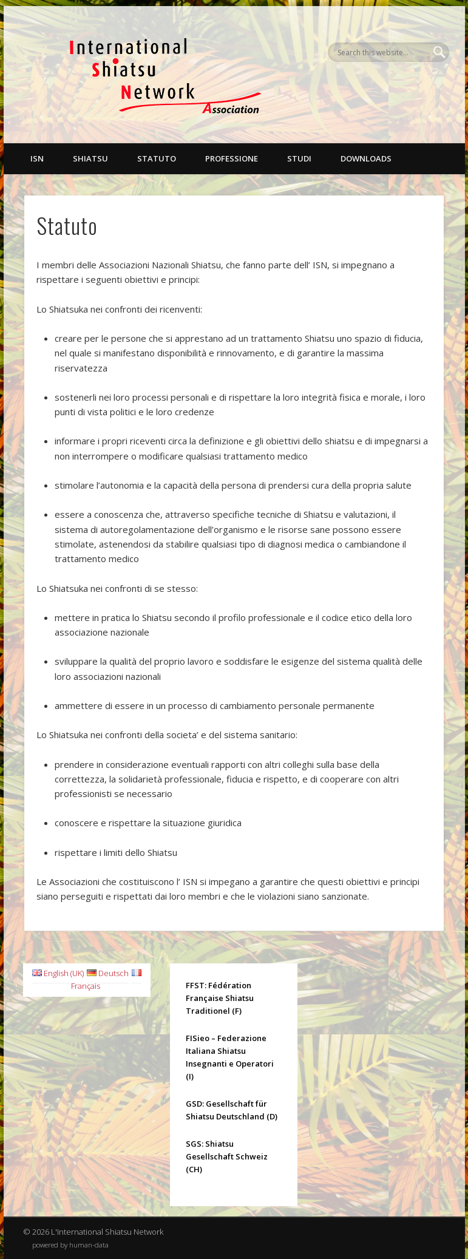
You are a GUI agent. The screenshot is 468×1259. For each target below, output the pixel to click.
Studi (299, 158)
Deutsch (108, 973)
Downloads (366, 158)
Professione (231, 158)
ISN (37, 158)
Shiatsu (90, 158)
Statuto (156, 158)
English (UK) (58, 973)
